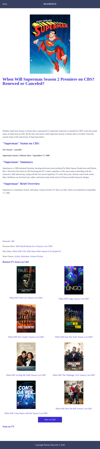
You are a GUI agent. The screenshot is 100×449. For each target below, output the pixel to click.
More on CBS (50, 420)
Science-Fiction (36, 256)
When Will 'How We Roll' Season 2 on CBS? (74, 409)
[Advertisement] (50, 106)
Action (17, 256)
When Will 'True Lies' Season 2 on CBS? (26, 298)
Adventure (25, 256)
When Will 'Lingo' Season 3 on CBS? (74, 299)
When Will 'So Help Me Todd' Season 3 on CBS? (26, 375)
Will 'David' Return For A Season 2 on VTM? (34, 246)
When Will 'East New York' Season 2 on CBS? (74, 337)
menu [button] (5, 4)
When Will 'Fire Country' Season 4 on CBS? (26, 337)
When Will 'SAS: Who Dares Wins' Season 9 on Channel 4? (37, 251)
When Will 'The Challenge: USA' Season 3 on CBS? (74, 375)
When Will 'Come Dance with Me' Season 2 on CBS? (26, 413)
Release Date (49, 445)
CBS (12, 241)
